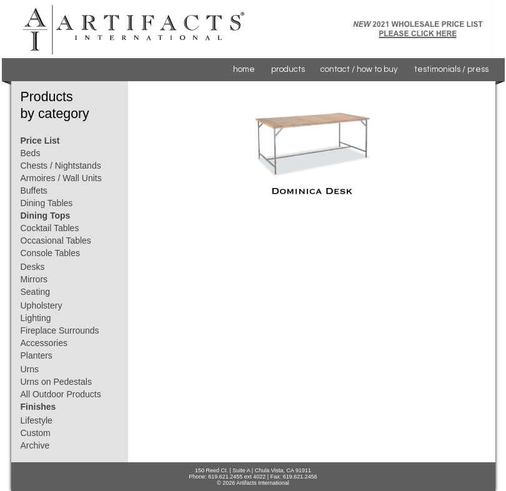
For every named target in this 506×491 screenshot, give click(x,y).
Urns (30, 369)
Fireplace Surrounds (60, 330)
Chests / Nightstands (61, 166)
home (244, 69)
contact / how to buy (359, 69)
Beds (31, 153)
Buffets (34, 191)
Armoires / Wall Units (61, 178)
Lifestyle (36, 420)
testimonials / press (451, 69)
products (288, 69)
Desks (33, 267)
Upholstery (41, 305)
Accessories (44, 343)
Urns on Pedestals (56, 382)
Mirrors (34, 279)
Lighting (36, 318)
